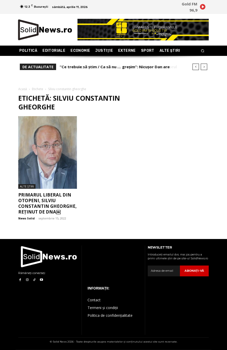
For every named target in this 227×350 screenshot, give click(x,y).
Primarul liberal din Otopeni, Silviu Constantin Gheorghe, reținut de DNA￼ (47, 203)
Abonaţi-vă (194, 270)
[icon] (202, 8)
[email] (164, 271)
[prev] (196, 67)
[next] (204, 67)
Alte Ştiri (27, 186)
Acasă (22, 89)
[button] (203, 51)
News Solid (26, 218)
